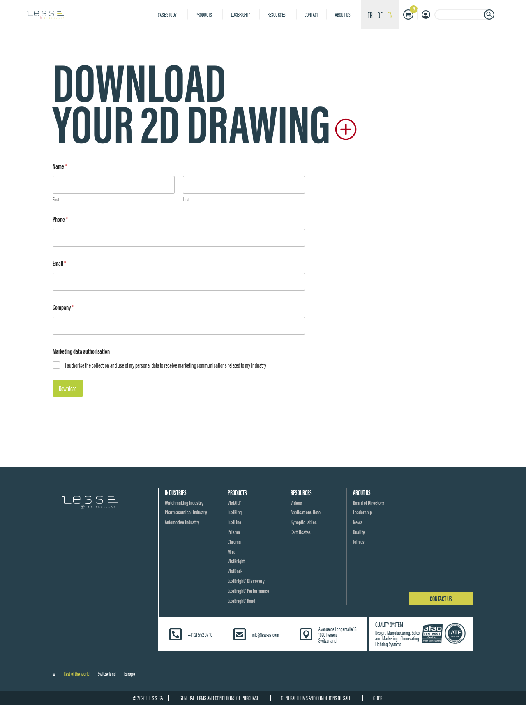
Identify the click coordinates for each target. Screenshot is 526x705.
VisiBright (236, 561)
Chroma (234, 541)
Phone (60, 219)
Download (68, 388)
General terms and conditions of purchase (217, 698)
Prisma (234, 531)
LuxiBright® (241, 14)
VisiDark (235, 570)
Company (63, 307)
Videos (296, 502)
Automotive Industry (182, 522)
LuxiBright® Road (241, 600)
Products (204, 14)
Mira (231, 551)
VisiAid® (234, 502)
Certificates (301, 531)
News (357, 522)
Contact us (441, 598)
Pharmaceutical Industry (186, 512)
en (390, 14)
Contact (311, 14)
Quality (359, 531)
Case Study (167, 14)
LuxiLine (234, 522)
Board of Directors (368, 502)
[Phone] (179, 238)
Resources (277, 14)
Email (59, 263)
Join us (359, 541)
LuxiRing (235, 512)
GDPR (380, 698)
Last (186, 199)
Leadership (362, 512)
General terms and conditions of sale (316, 698)
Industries (176, 492)
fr (370, 14)
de (380, 14)
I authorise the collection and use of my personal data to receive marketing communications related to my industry (165, 365)
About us (343, 14)
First (56, 199)
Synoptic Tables (304, 522)
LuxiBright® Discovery (246, 580)
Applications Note (306, 512)
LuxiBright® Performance (248, 590)
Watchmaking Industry (184, 502)
